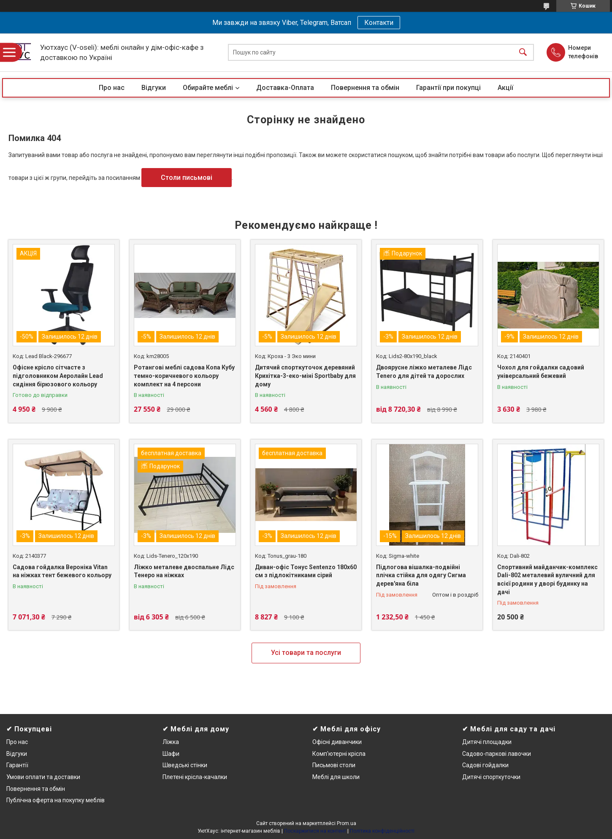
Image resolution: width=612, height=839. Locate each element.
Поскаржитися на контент (315, 831)
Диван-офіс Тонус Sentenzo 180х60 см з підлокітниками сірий (306, 571)
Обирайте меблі (208, 88)
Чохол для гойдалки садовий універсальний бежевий (540, 371)
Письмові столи (333, 765)
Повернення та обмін (365, 88)
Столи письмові (186, 178)
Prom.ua (346, 823)
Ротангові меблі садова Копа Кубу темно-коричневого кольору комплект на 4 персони (184, 375)
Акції (505, 88)
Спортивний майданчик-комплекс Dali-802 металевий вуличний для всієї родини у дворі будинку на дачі (547, 579)
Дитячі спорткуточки (491, 777)
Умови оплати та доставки (43, 777)
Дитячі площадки (487, 742)
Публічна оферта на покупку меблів (55, 800)
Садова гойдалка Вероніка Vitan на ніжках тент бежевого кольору (62, 571)
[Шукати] (523, 52)
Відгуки (153, 88)
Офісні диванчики (337, 742)
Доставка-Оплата (285, 88)
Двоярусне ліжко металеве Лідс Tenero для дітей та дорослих (424, 371)
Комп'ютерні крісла (339, 753)
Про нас (112, 88)
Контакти (378, 23)
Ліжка (170, 742)
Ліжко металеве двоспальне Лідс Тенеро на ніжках (184, 571)
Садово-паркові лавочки (496, 753)
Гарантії (17, 765)
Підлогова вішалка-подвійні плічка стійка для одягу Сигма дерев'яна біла (421, 575)
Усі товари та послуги (306, 653)
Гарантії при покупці (448, 88)
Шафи (170, 753)
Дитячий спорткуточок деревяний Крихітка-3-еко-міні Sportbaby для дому (305, 375)
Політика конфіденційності (382, 831)
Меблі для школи (336, 777)
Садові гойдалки (485, 765)
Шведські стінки (184, 765)
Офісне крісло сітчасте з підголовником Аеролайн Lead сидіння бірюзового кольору (58, 375)
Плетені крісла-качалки (194, 777)
